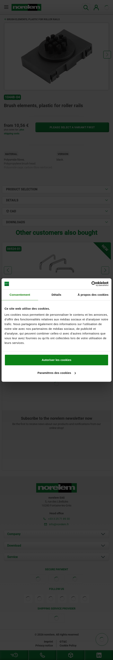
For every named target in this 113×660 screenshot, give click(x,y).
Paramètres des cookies (57, 372)
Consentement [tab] (20, 294)
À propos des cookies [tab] (93, 294)
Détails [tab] (56, 294)
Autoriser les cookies (56, 360)
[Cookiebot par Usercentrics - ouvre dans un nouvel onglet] (91, 283)
